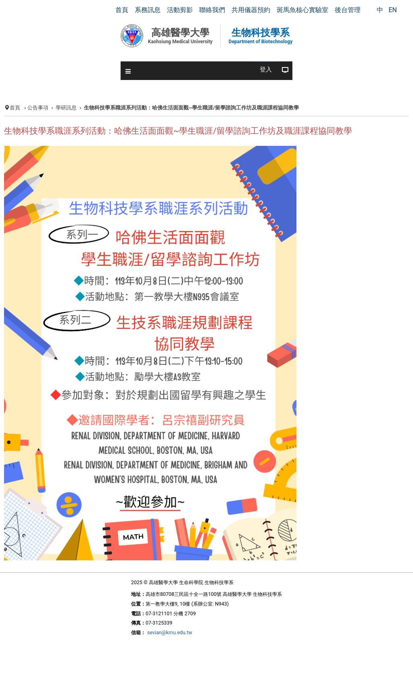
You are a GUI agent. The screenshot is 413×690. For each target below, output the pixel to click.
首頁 (15, 108)
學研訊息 (66, 108)
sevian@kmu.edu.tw (169, 632)
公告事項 (37, 108)
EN (392, 10)
